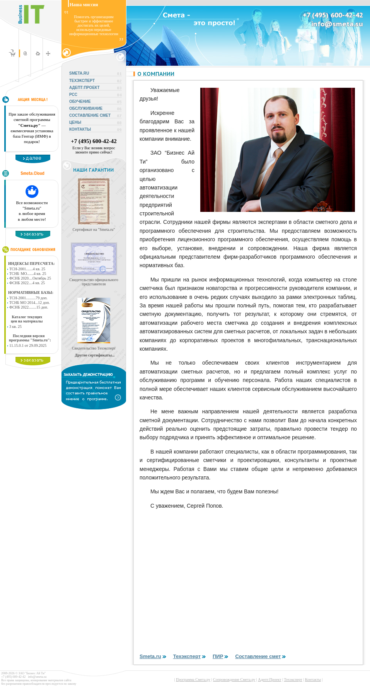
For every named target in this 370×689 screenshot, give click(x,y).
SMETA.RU (79, 73)
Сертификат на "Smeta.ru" (94, 229)
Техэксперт (190, 656)
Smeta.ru (153, 656)
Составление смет (261, 656)
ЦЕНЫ (75, 122)
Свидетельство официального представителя (93, 282)
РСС (73, 94)
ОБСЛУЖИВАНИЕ (85, 108)
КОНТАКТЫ (80, 129)
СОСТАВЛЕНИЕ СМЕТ (90, 115)
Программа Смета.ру (193, 679)
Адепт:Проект (269, 679)
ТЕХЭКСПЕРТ (82, 80)
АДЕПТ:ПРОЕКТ (84, 87)
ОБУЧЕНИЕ (80, 101)
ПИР (221, 656)
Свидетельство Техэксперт (94, 348)
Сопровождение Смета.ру (234, 679)
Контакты (313, 679)
